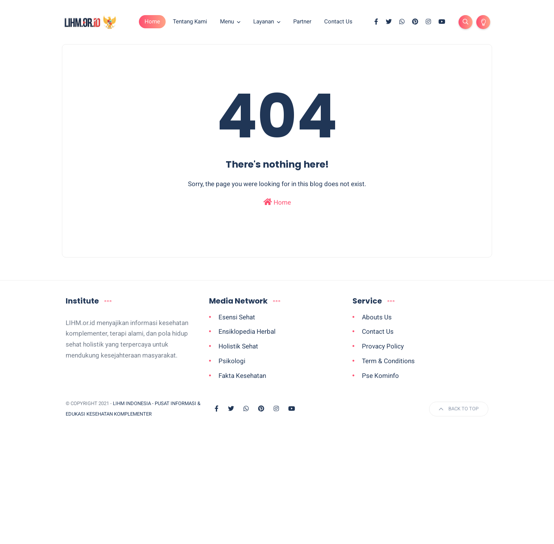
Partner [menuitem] (302, 21)
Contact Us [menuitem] (338, 21)
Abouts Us (377, 317)
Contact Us (378, 331)
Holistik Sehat (238, 346)
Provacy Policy (383, 346)
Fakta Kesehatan (242, 375)
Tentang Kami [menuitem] (190, 21)
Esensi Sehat (237, 317)
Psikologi (232, 361)
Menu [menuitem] (227, 21)
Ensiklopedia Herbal (247, 331)
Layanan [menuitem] (263, 21)
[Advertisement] (277, 488)
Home (152, 21)
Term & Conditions (388, 361)
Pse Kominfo (380, 375)
